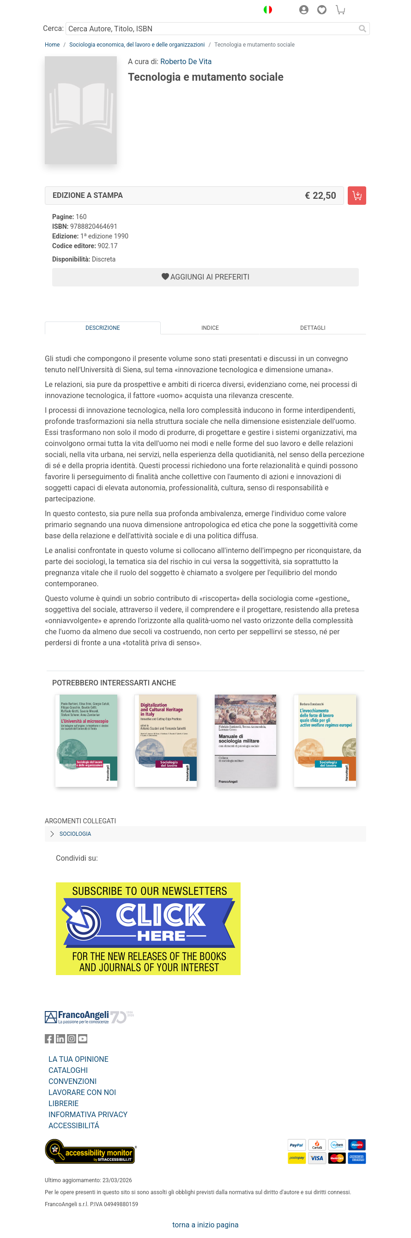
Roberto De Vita (186, 61)
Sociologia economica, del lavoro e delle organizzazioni (137, 45)
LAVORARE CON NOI (82, 1092)
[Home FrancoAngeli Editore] (76, 11)
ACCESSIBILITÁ (73, 1125)
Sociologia (75, 834)
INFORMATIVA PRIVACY (87, 1114)
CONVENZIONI (72, 1081)
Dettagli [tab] (312, 328)
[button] (265, 11)
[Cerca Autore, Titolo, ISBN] (210, 28)
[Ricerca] (362, 28)
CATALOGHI (68, 1070)
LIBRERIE (63, 1103)
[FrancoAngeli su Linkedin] (60, 1040)
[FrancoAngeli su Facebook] (49, 1040)
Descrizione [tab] (102, 328)
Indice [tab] (210, 328)
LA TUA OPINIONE (78, 1059)
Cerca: (53, 28)
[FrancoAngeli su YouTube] (82, 1040)
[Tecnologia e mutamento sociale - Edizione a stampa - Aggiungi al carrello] (357, 195)
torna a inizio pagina (205, 1224)
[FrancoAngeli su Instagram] (71, 1040)
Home (52, 45)
